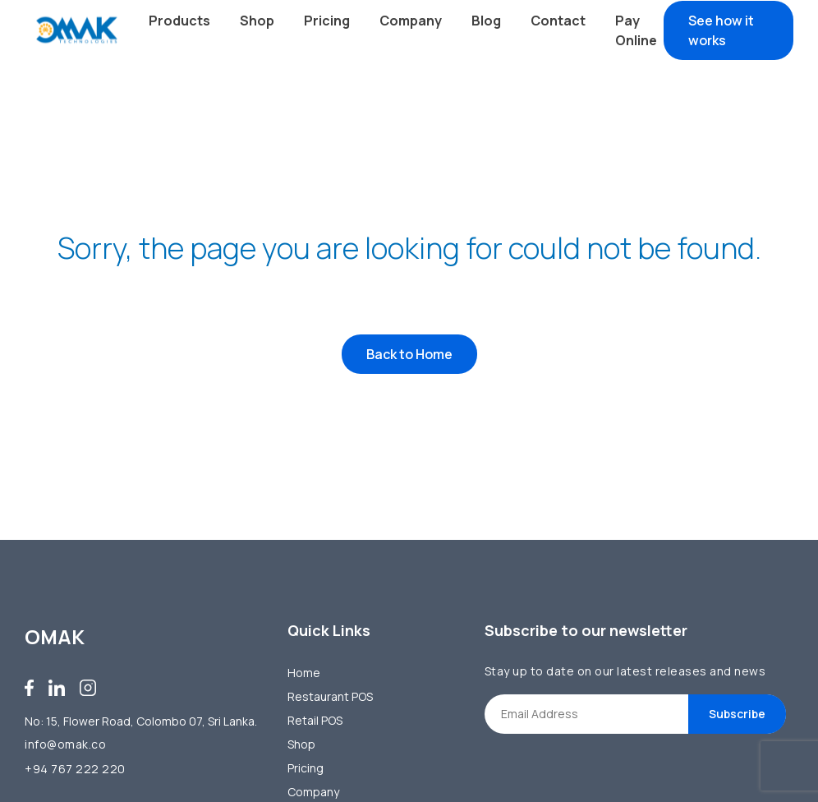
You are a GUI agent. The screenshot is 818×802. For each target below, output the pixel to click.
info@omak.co (65, 744)
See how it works (721, 30)
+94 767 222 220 (75, 769)
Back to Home (409, 354)
